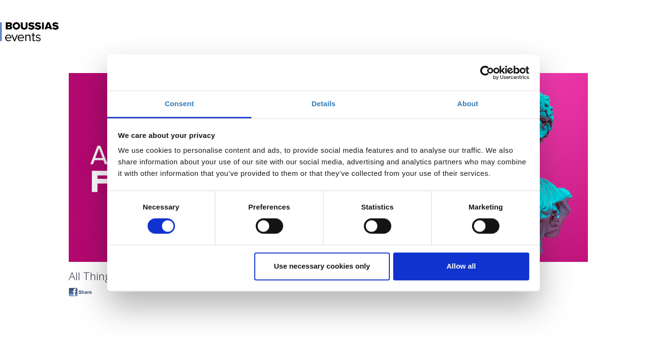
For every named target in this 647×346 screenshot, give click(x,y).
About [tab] (467, 103)
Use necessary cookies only (322, 266)
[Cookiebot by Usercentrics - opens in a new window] (487, 72)
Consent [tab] (179, 103)
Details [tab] (323, 103)
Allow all (461, 266)
